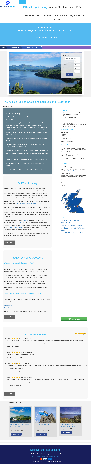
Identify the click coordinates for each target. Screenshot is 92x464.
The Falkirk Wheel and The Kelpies (72, 233)
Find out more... (16, 434)
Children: (65, 64)
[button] (9, 242)
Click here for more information (76, 171)
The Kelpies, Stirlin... (33, 48)
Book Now (69, 74)
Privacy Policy (36, 456)
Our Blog (86, 2)
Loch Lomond (17, 84)
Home (3, 48)
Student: (65, 71)
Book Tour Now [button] (74, 319)
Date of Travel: (66, 55)
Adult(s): (65, 61)
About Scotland (47, 2)
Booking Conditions (53, 456)
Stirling (26, 220)
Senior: (64, 67)
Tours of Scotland (33, 2)
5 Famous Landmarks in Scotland (71, 225)
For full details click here (45, 37)
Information (59, 2)
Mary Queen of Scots (16, 227)
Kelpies (13, 190)
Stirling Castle (17, 87)
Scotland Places (76, 2)
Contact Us (44, 456)
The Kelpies (16, 91)
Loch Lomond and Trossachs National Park (28, 203)
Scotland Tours (15, 48)
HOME (23, 2)
